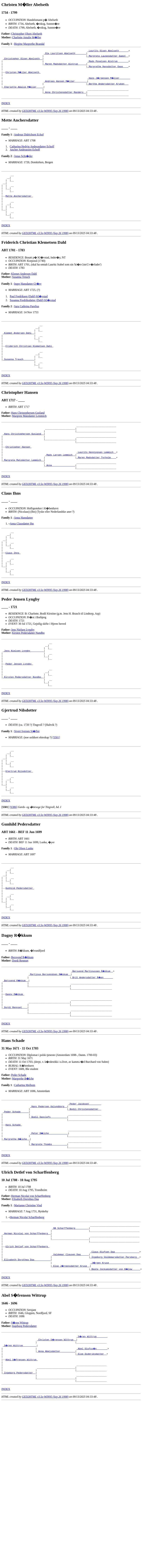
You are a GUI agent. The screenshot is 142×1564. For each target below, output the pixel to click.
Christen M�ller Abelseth (23, 76)
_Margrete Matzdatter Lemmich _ (23, 492)
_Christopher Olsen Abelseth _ (22, 60)
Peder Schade (18, 1150)
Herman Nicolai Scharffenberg (27, 1300)
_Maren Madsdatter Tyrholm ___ (96, 488)
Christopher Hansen (18, 476)
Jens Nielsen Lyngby (22, 672)
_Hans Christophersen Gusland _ (23, 460)
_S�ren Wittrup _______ (92, 1427)
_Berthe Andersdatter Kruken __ (107, 89)
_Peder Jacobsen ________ (84, 1179)
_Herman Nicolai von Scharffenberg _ (27, 1318)
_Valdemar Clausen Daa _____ (70, 1344)
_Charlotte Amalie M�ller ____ (23, 92)
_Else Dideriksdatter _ (92, 1446)
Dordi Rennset (20, 1029)
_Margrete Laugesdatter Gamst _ (107, 57)
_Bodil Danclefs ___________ (48, 1195)
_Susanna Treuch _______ (18, 382)
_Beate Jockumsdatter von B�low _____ (115, 1359)
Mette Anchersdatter (19, 207)
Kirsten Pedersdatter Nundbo (28, 675)
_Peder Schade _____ (16, 1189)
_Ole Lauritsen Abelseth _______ (65, 54)
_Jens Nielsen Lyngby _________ (23, 695)
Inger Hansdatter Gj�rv (27, 299)
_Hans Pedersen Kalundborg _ (48, 1183)
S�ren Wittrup (19, 1413)
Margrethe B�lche (23, 1154)
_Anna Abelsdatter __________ (56, 1443)
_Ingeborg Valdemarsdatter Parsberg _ (114, 1347)
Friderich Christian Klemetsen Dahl (29, 366)
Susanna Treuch (21, 292)
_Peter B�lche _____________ (49, 1214)
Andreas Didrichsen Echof (29, 141)
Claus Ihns (12, 591)
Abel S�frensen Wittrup (21, 1452)
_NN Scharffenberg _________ (70, 1312)
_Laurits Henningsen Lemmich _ (96, 482)
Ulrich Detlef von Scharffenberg (27, 1334)
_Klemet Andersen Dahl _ (18, 350)
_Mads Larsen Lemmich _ (60, 485)
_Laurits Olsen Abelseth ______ (107, 51)
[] (5, 867)
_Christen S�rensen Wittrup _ (57, 1430)
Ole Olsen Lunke (23, 908)
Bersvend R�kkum (22, 1026)
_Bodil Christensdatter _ (84, 1186)
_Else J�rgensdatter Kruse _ (71, 1356)
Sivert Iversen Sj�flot (26, 782)
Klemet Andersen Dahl (24, 289)
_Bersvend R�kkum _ (16, 1049)
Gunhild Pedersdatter (19, 953)
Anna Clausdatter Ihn (22, 557)
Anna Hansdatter (23, 551)
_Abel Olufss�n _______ (92, 1439)
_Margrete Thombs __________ (48, 1227)
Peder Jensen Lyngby (19, 711)
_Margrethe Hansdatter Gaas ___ (107, 70)
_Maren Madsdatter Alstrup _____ (65, 66)
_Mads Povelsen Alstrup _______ (107, 63)
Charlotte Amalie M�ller (26, 37)
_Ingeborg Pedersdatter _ (19, 1468)
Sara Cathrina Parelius (26, 322)
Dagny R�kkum (15, 1065)
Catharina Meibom (24, 1160)
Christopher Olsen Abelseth (26, 33)
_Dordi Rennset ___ (15, 1081)
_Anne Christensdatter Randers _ (65, 98)
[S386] (13, 867)
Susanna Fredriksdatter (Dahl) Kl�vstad (33, 315)
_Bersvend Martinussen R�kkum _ (92, 1040)
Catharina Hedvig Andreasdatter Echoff (32, 153)
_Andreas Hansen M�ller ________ (66, 85)
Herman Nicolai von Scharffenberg (31, 1279)
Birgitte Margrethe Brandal (29, 43)
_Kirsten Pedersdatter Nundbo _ (23, 726)
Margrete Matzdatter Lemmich (29, 440)
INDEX (5, 110)
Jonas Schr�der (23, 162)
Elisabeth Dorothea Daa (25, 1282)
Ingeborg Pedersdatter (24, 1416)
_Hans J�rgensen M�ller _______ (109, 82)
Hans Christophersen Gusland (28, 437)
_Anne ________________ (60, 498)
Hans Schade (13, 1205)
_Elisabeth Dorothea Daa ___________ (27, 1350)
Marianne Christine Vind (28, 1288)
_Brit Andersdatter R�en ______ (92, 1046)
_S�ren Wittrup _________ (20, 1436)
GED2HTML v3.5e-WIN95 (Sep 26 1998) (45, 117)
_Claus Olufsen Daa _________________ (114, 1341)
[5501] (56, 788)
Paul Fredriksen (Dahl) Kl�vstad (29, 312)
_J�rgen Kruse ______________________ (115, 1353)
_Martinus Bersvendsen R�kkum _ (50, 1043)
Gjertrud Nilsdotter (19, 827)
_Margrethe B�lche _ (16, 1220)
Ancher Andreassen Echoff (25, 156)
